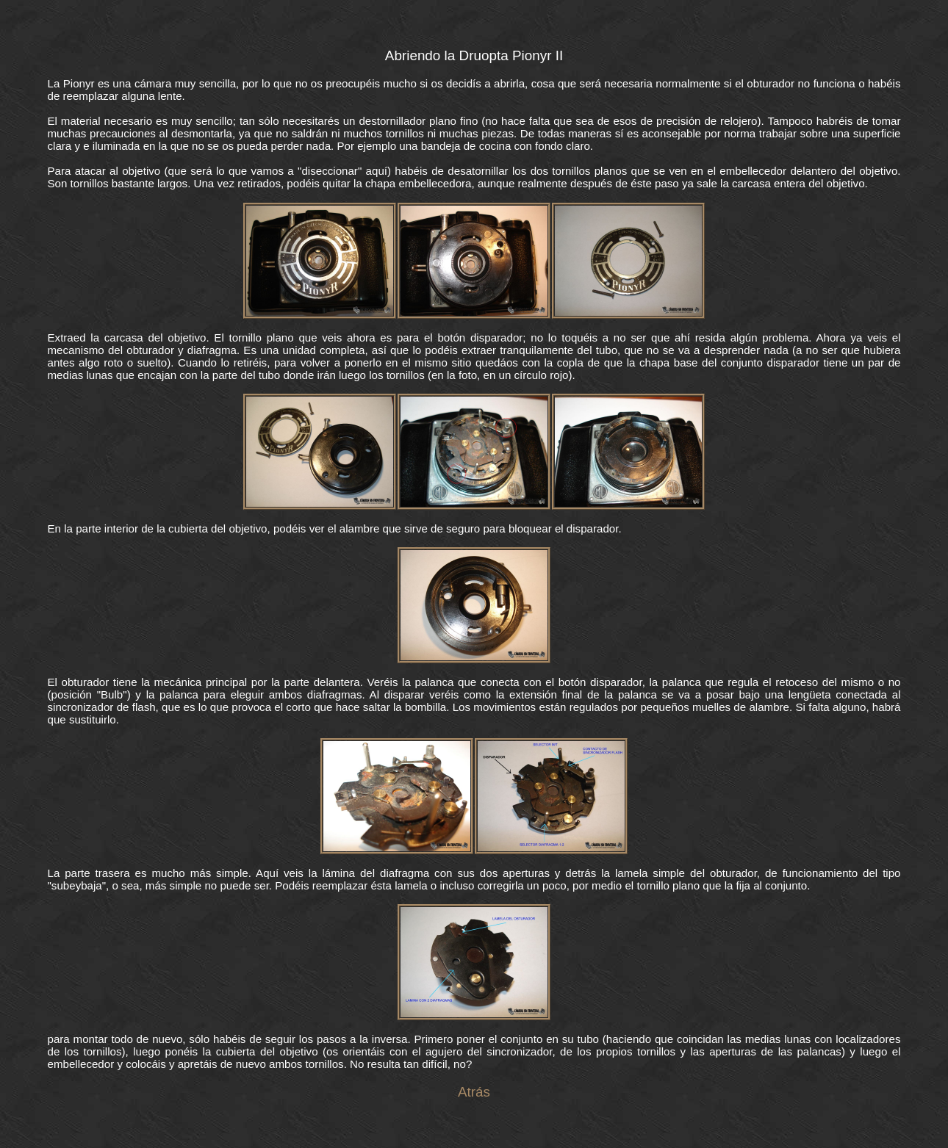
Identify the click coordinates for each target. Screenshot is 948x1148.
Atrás (474, 1092)
